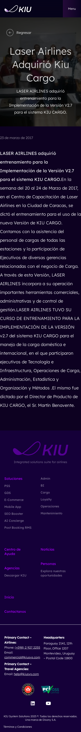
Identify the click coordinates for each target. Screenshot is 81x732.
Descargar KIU (15, 575)
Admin (45, 478)
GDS (7, 493)
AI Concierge (14, 521)
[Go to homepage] (18, 8)
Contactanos (15, 611)
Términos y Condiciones (17, 726)
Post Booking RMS (18, 528)
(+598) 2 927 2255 (27, 647)
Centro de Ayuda (12, 551)
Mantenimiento (51, 513)
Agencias (12, 568)
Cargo (45, 492)
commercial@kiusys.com (22, 657)
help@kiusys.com (26, 674)
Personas (48, 563)
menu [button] (72, 9)
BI (42, 485)
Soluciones (13, 478)
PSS (7, 486)
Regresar (18, 32)
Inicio (9, 597)
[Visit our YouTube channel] (48, 703)
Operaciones (50, 506)
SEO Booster (13, 514)
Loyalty (46, 499)
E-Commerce (14, 500)
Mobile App (12, 507)
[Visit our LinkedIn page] (33, 703)
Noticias (47, 549)
